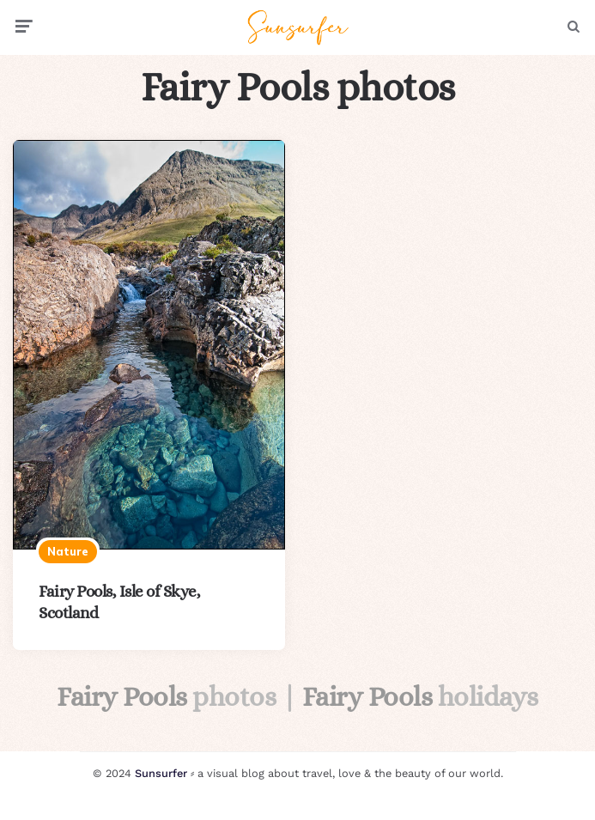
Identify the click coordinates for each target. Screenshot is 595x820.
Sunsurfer (161, 773)
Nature (67, 551)
